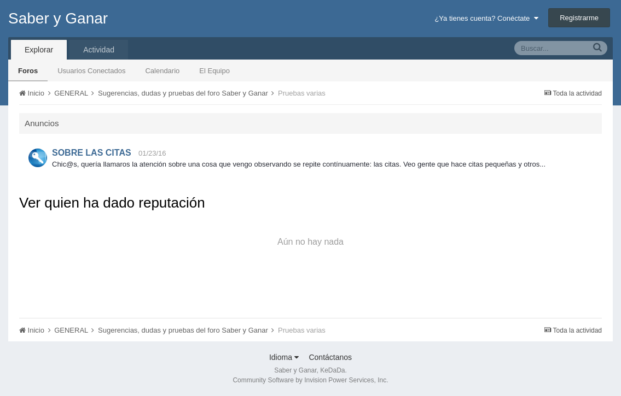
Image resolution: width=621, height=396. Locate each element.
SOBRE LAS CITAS (91, 152)
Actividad (98, 49)
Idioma (284, 357)
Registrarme (579, 18)
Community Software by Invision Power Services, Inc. (310, 380)
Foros (28, 71)
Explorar (39, 49)
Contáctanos (330, 357)
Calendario (162, 71)
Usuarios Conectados (91, 71)
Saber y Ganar (58, 18)
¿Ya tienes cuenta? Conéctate (486, 18)
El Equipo (214, 71)
